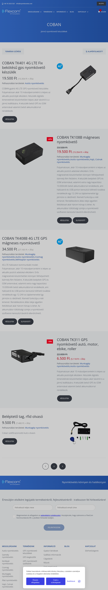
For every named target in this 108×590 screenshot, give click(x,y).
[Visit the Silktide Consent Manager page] (79, 581)
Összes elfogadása (35, 581)
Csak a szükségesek (56, 581)
